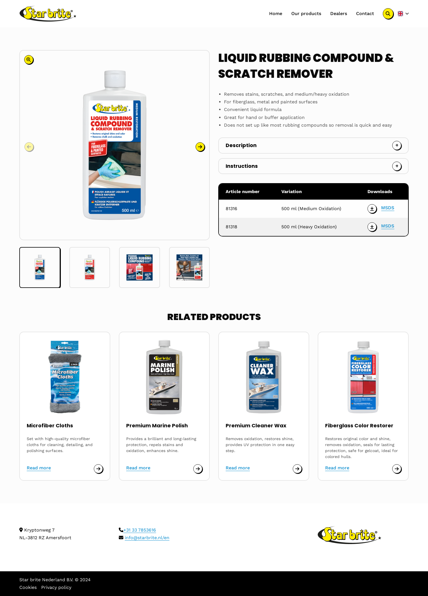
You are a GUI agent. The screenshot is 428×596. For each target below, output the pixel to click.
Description (241, 145)
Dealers (338, 13)
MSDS (387, 207)
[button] (200, 146)
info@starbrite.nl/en (147, 537)
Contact (365, 13)
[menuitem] (276, 13)
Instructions (242, 166)
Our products (306, 13)
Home (275, 13)
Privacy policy (56, 587)
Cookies (28, 587)
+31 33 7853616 (139, 530)
